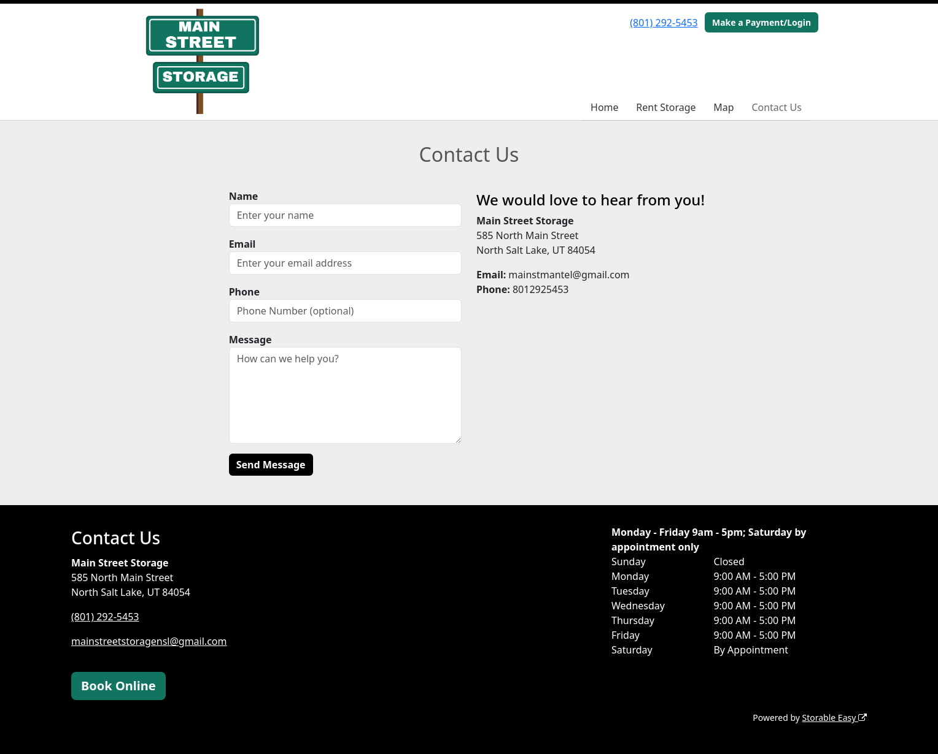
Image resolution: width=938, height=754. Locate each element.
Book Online (118, 685)
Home (605, 107)
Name (243, 196)
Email (242, 244)
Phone (244, 292)
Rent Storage (666, 107)
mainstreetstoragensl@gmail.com (149, 641)
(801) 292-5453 (663, 22)
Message (250, 339)
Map (723, 107)
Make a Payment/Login (761, 22)
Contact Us (776, 107)
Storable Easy (834, 717)
